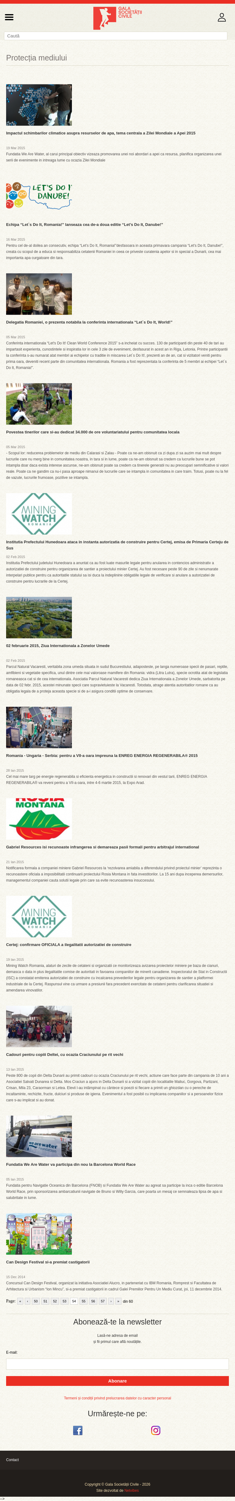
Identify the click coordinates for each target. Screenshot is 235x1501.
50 (36, 1301)
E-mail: (11, 1352)
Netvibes (132, 1490)
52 (55, 1301)
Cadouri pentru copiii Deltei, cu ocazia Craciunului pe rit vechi (64, 1054)
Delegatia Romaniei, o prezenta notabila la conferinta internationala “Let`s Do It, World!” (89, 322)
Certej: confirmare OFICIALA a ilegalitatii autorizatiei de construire (68, 944)
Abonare (117, 1380)
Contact (12, 1460)
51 (45, 1301)
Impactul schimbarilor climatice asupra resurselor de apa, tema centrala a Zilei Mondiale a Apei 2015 (101, 133)
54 (74, 1301)
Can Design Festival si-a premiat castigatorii (48, 1262)
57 (103, 1301)
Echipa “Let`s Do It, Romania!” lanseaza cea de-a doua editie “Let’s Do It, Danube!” (84, 224)
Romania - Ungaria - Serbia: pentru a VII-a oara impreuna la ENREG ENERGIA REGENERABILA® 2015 (102, 755)
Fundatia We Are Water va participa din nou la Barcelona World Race (71, 1164)
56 (93, 1301)
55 (83, 1301)
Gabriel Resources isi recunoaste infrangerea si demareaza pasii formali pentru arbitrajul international (102, 847)
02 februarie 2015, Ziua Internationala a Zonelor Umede (58, 645)
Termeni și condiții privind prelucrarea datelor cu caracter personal (117, 1398)
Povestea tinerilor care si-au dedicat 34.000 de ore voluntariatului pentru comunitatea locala (92, 432)
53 (64, 1301)
